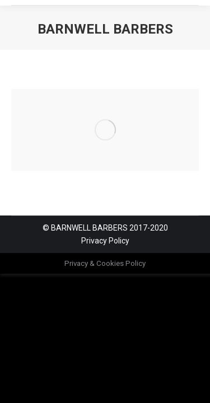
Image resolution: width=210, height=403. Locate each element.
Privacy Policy (105, 240)
